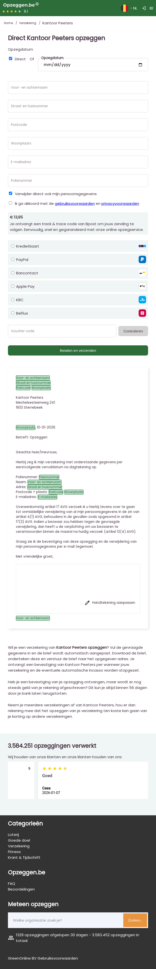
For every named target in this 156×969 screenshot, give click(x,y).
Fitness (14, 851)
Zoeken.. (135, 920)
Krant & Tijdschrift (24, 857)
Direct (20, 59)
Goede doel (19, 840)
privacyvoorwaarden (120, 203)
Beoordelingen (21, 889)
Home (9, 23)
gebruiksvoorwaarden (75, 203)
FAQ (11, 883)
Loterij (13, 834)
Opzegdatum (20, 49)
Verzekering (28, 23)
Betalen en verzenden (78, 350)
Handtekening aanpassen (109, 603)
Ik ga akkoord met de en (77, 203)
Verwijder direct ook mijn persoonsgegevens (56, 193)
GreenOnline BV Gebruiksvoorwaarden (43, 958)
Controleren (133, 331)
